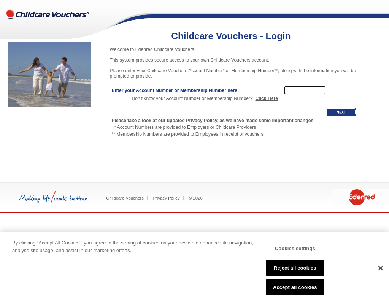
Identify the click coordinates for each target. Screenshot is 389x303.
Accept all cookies (295, 287)
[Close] (380, 268)
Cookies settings (295, 248)
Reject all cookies (295, 268)
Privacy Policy (165, 198)
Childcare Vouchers (125, 198)
